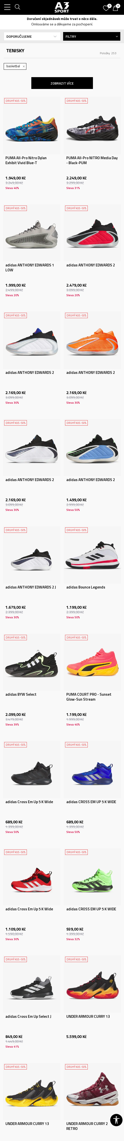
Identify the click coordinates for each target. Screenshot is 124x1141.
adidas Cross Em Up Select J (28, 1016)
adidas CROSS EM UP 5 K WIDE (91, 801)
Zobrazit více (62, 83)
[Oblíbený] (106, 6)
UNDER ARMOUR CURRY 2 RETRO (87, 1126)
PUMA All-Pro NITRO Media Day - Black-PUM (92, 160)
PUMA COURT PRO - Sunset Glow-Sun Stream (88, 697)
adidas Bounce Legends (85, 587)
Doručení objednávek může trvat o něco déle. (62, 18)
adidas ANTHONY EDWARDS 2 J (30, 587)
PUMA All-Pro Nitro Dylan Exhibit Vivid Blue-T (26, 160)
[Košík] (116, 8)
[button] (116, 1120)
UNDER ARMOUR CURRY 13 (88, 1016)
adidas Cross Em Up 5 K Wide (29, 801)
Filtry (92, 36)
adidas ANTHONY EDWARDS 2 (90, 265)
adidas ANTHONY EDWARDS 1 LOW (29, 268)
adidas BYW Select (20, 694)
